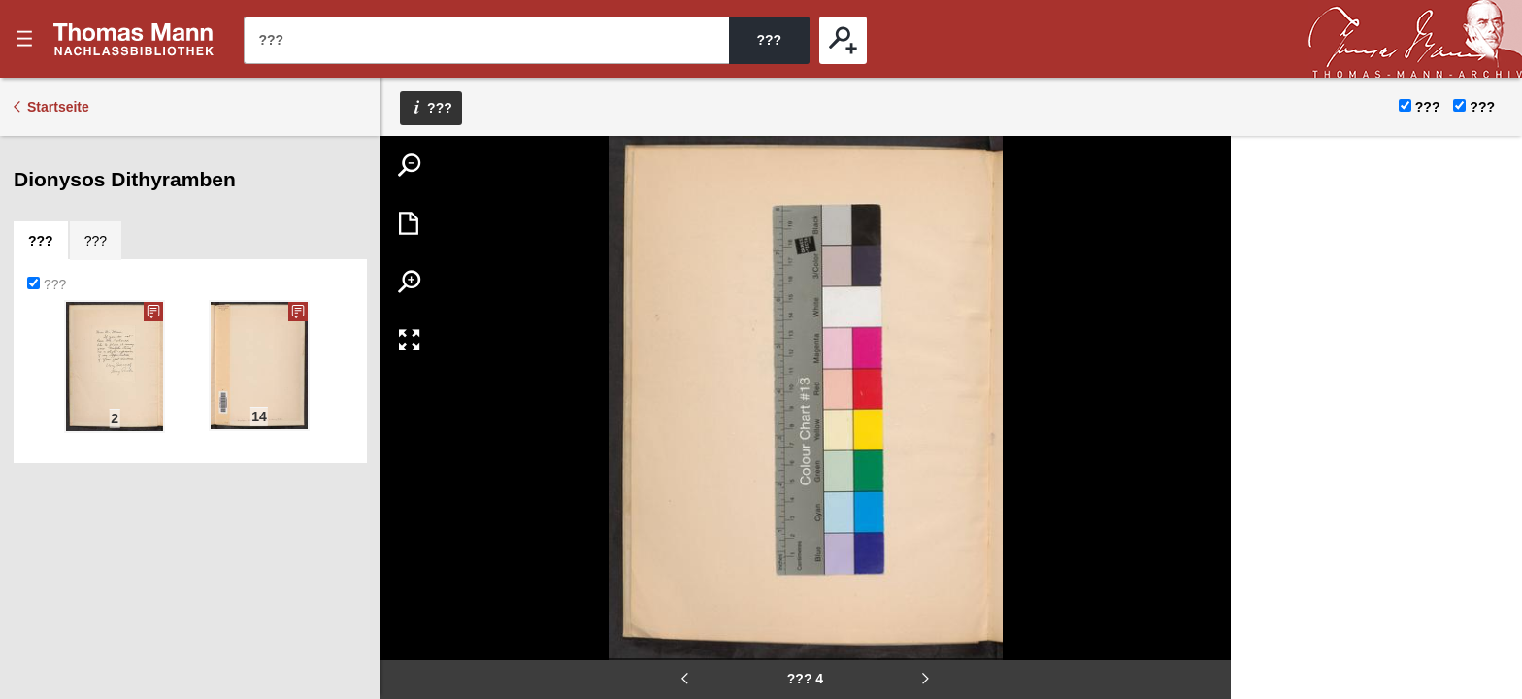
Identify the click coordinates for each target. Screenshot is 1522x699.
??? (133, 39)
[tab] (41, 240)
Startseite (58, 107)
